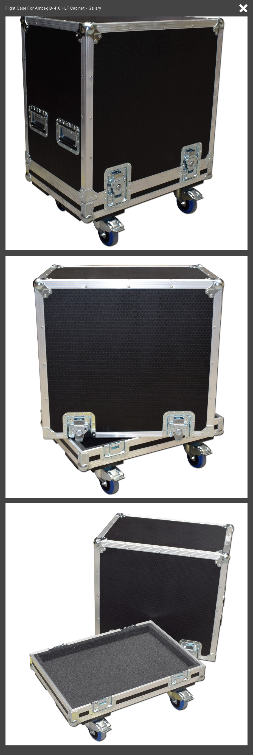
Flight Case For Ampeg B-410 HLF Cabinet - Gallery (53, 8)
